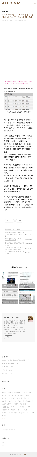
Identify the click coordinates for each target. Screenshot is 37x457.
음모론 (32, 392)
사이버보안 (12, 398)
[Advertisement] (18, 54)
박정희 (13, 410)
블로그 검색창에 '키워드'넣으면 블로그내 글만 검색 (15, 360)
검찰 (26, 392)
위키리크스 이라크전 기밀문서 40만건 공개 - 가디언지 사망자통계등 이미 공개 (14, 243)
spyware (22, 413)
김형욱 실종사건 (7, 404)
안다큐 (11, 395)
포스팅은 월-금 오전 (7, 367)
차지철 (4, 392)
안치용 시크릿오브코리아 (22, 395)
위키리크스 (8, 229)
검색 (33, 430)
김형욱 (16, 404)
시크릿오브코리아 (28, 401)
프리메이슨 (28, 398)
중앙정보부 (6, 410)
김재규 (4, 398)
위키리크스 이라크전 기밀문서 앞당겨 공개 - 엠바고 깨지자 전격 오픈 (14, 234)
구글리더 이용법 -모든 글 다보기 (11, 363)
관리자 (25, 454)
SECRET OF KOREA (11, 3)
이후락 (28, 407)
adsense (14, 407)
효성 (20, 401)
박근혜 (20, 398)
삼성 (19, 410)
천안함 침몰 (6, 407)
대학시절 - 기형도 (7, 370)
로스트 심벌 (31, 413)
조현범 (4, 395)
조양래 (22, 407)
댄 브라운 (23, 404)
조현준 (25, 410)
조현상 (4, 401)
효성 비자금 (12, 401)
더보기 (3, 419)
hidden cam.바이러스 (15, 392)
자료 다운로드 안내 (7, 373)
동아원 (4, 416)
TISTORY (19, 454)
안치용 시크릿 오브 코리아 (10, 413)
